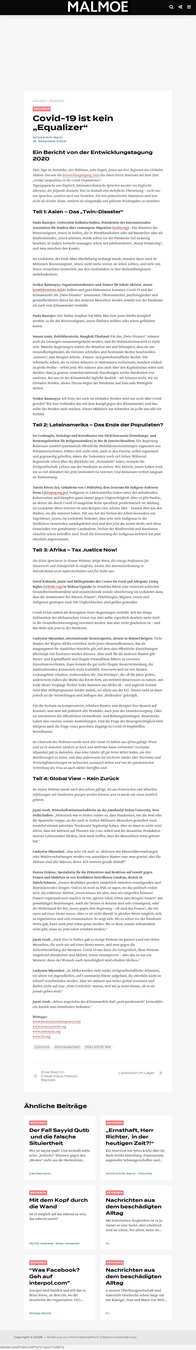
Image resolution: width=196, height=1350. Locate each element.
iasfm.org (120, 228)
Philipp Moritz (41, 1313)
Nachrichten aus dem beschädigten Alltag (134, 1207)
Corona (42, 1047)
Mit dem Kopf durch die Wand (58, 1203)
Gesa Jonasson (71, 1243)
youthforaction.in (47, 290)
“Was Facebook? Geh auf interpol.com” (54, 1277)
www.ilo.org (41, 1036)
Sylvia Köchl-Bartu (49, 137)
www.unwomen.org (47, 1031)
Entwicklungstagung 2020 (81, 175)
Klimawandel (67, 1047)
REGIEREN (41, 109)
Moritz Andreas (42, 1243)
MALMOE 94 (97, 1047)
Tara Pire (148, 1173)
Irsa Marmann (41, 1173)
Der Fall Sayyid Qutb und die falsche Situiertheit (59, 1137)
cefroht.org (52, 587)
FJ (108, 1243)
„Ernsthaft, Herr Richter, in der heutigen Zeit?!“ (130, 1137)
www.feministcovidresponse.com (57, 1021)
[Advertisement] (98, 54)
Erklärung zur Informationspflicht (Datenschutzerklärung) (91, 1337)
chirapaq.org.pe (55, 493)
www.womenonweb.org (49, 1026)
